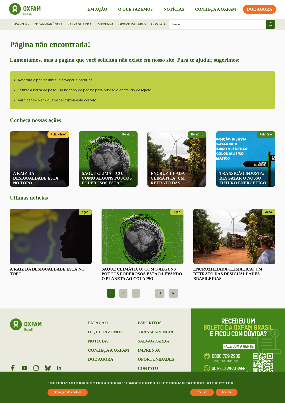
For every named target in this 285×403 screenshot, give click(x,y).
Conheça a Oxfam (214, 9)
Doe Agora (258, 9)
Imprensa (105, 24)
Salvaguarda (80, 24)
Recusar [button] (202, 392)
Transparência (49, 24)
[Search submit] (270, 24)
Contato (158, 24)
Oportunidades (132, 24)
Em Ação (96, 9)
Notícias (172, 9)
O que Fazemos (134, 9)
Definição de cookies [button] (67, 392)
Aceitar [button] (226, 392)
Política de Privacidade (219, 382)
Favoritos (21, 24)
